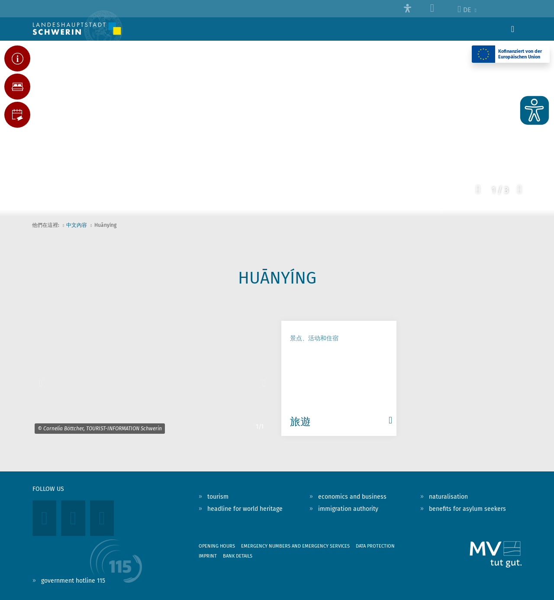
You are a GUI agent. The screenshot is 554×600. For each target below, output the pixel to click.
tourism (218, 496)
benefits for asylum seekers (467, 509)
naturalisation (448, 496)
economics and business (352, 496)
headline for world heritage (245, 509)
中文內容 (76, 225)
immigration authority (348, 509)
